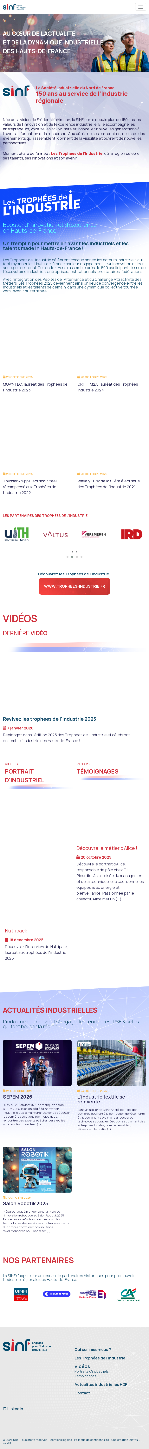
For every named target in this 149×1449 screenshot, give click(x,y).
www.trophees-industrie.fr (74, 586)
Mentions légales (61, 1440)
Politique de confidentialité (91, 1440)
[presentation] (73, 551)
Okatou (133, 1440)
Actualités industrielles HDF (100, 1384)
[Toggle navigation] (140, 7)
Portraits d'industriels (91, 1371)
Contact (82, 1393)
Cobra (7, 1442)
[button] (67, 557)
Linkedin (13, 1408)
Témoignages (85, 1376)
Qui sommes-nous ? (92, 1349)
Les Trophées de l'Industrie (99, 1358)
